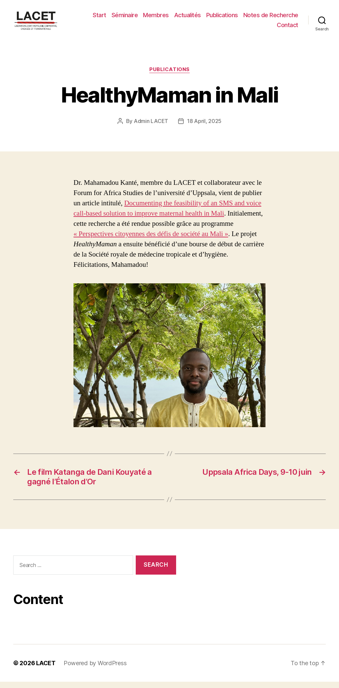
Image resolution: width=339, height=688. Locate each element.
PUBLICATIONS (169, 76)
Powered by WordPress (95, 669)
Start (99, 18)
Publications (222, 18)
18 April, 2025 (204, 127)
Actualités (187, 18)
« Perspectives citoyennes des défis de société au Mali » (150, 239)
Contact (287, 27)
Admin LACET (151, 127)
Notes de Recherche (270, 18)
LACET (46, 669)
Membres (156, 18)
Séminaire (125, 18)
